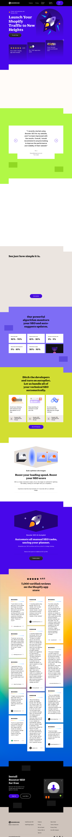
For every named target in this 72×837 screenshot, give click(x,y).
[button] (15, 140)
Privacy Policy (54, 827)
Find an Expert (42, 3)
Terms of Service (54, 824)
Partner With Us (50, 3)
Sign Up (59, 3)
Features (31, 3)
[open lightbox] (17, 613)
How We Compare (55, 830)
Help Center (53, 821)
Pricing (37, 3)
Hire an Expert (41, 827)
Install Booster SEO (29, 821)
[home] (14, 3)
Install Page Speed (29, 824)
